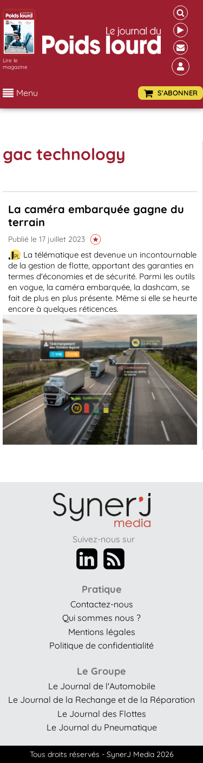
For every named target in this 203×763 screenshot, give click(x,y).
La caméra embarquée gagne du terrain (96, 215)
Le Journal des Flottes (101, 713)
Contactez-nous (101, 604)
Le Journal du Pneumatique (102, 727)
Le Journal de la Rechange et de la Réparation (101, 699)
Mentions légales (101, 631)
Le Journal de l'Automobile (101, 686)
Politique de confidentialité (101, 645)
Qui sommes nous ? (101, 617)
